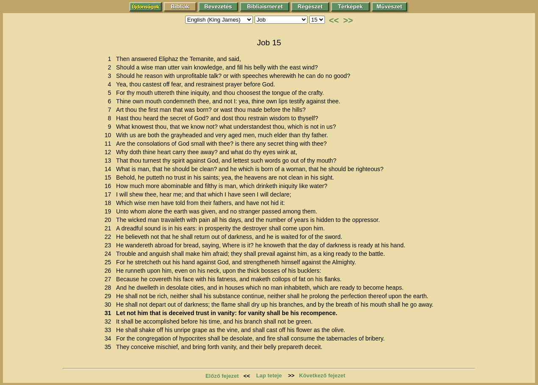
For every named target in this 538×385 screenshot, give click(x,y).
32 (109, 321)
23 (109, 245)
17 (109, 194)
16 (109, 186)
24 (109, 253)
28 (109, 287)
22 (109, 236)
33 (109, 330)
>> (348, 20)
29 (109, 296)
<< (334, 20)
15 (109, 177)
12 (109, 152)
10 (109, 135)
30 (109, 304)
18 (109, 202)
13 (109, 160)
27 (109, 279)
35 (109, 346)
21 (109, 228)
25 (109, 262)
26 (109, 270)
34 (109, 338)
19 (109, 211)
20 (109, 219)
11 (109, 143)
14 (109, 169)
